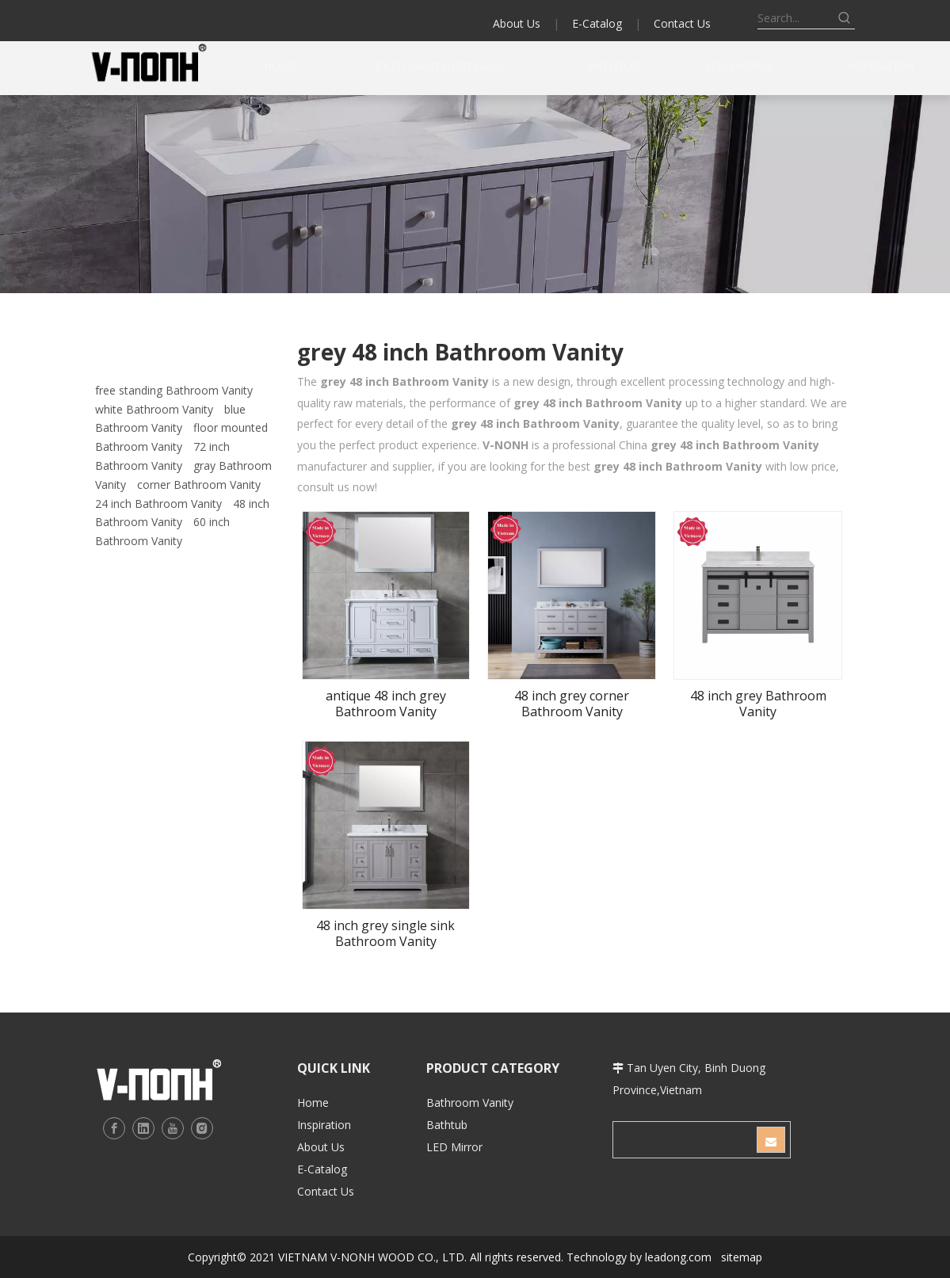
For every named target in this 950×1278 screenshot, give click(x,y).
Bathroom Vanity (469, 1102)
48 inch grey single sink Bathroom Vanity (385, 933)
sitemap (741, 1257)
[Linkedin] (143, 1128)
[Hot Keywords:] (844, 18)
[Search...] (795, 18)
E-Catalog (597, 23)
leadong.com (678, 1257)
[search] (684, 1140)
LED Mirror (454, 1146)
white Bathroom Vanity (154, 409)
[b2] (475, 194)
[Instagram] (202, 1128)
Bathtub (446, 1124)
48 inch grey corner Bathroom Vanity (571, 703)
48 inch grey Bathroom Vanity (758, 703)
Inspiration (324, 1124)
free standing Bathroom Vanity (174, 390)
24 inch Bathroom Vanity (158, 503)
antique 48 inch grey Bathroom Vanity (386, 703)
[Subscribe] (771, 1140)
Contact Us (682, 23)
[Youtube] (173, 1128)
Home (313, 1102)
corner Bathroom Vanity (199, 484)
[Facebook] (114, 1128)
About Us (516, 23)
